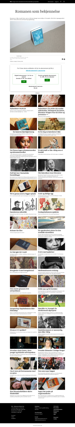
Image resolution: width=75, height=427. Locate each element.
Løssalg (55, 412)
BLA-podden (56, 407)
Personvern (56, 417)
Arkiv (55, 414)
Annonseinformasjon (58, 409)
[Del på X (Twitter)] (64, 59)
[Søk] (60, 1)
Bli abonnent (56, 411)
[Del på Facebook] (62, 59)
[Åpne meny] (64, 1)
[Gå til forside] (11, 1)
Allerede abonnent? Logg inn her (35, 70)
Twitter (12, 416)
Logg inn (57, 1)
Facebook (13, 415)
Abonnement (51, 1)
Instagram (13, 418)
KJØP (24, 81)
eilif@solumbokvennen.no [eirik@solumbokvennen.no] (40, 420)
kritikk (37, 93)
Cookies (55, 418)
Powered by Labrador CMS (37, 425)
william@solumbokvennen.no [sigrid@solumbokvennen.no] (41, 418)
